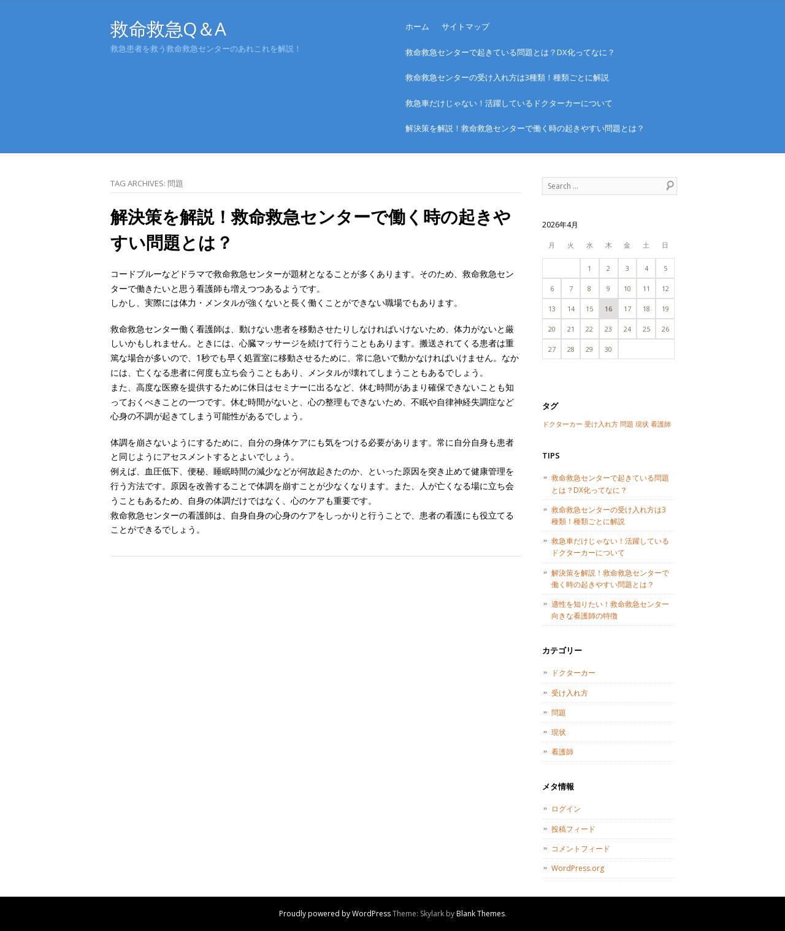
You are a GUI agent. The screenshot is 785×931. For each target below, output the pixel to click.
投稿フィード (573, 829)
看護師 (562, 752)
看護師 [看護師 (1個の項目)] (661, 424)
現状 (558, 732)
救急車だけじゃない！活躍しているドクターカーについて (509, 102)
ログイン (566, 809)
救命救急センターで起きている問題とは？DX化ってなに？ (510, 52)
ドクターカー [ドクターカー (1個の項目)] (562, 424)
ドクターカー (573, 672)
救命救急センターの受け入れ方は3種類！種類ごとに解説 (507, 77)
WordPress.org (577, 868)
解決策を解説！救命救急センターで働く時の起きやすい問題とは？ (525, 128)
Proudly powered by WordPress (335, 913)
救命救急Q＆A (168, 28)
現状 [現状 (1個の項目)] (642, 424)
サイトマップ (465, 26)
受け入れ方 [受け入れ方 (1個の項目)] (601, 424)
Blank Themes (480, 913)
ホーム (417, 26)
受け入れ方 (569, 693)
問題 (558, 712)
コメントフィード (580, 848)
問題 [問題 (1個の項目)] (627, 424)
